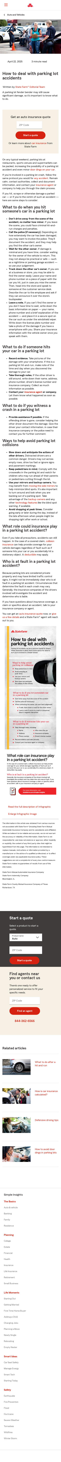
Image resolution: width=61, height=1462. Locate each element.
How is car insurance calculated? (46, 1093)
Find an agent (24, 1011)
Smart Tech (9, 1375)
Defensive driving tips (46, 1120)
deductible (30, 554)
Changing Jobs (11, 1323)
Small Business (11, 1283)
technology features (26, 502)
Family (7, 1220)
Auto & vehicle (11, 1208)
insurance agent (44, 185)
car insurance (39, 143)
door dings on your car (42, 169)
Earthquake (9, 1396)
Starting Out (10, 1299)
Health (7, 1259)
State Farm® (30, 87)
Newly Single (10, 1335)
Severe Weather (11, 1420)
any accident (41, 178)
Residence (9, 1226)
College (7, 1241)
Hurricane (8, 1414)
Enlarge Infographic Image (22, 814)
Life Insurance (10, 1271)
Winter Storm (10, 1438)
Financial (8, 1253)
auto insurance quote (31, 614)
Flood (6, 1408)
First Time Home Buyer (15, 1311)
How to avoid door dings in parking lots (46, 1151)
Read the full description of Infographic (29, 807)
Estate (7, 1247)
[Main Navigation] (5, 4)
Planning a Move (12, 1329)
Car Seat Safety (11, 1362)
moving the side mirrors (42, 486)
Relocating (9, 1341)
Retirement (9, 1277)
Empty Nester (10, 1347)
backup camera (36, 499)
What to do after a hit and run (45, 1064)
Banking (8, 1214)
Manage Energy (11, 1369)
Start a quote (30, 135)
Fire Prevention (11, 1402)
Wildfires (8, 1432)
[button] (58, 5)
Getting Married (11, 1305)
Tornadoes (9, 1426)
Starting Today (11, 1381)
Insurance (8, 1265)
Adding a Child (11, 1317)
